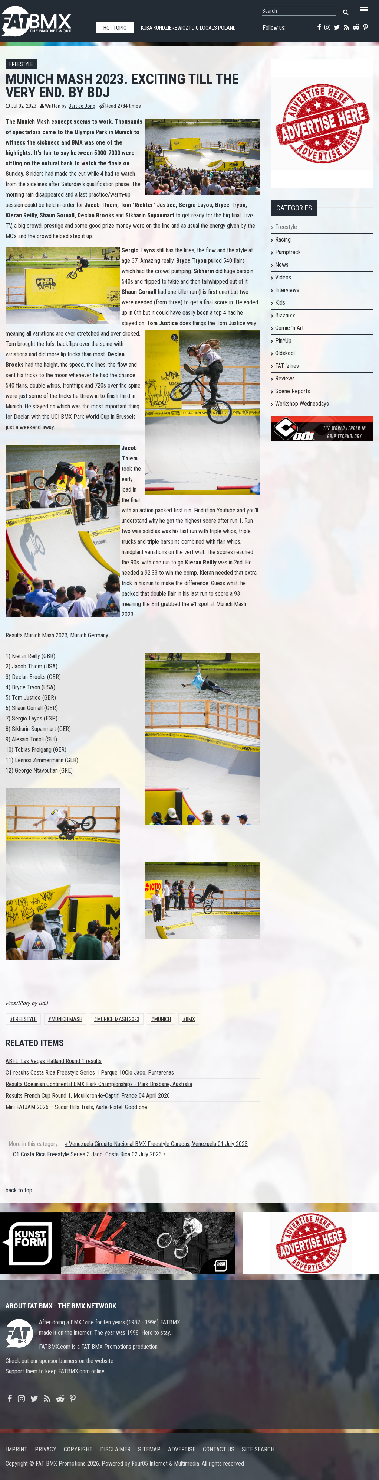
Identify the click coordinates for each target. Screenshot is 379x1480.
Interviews (287, 290)
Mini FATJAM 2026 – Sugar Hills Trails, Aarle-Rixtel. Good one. (77, 1107)
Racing (283, 239)
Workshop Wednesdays (302, 403)
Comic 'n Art (289, 327)
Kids (280, 302)
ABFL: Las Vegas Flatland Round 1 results (54, 1061)
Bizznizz (285, 315)
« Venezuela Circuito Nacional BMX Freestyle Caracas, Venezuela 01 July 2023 (156, 1143)
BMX (190, 1019)
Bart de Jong (82, 106)
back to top (19, 1190)
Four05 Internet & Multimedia (165, 1463)
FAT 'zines (287, 365)
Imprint (16, 1449)
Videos (283, 277)
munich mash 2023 (118, 1019)
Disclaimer (115, 1449)
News (282, 264)
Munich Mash (67, 1019)
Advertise (181, 1449)
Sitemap (149, 1449)
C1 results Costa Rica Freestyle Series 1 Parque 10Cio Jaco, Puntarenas (90, 1072)
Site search (258, 1449)
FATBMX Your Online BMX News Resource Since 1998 (44, 19)
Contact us (218, 1449)
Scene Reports (292, 391)
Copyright (78, 1449)
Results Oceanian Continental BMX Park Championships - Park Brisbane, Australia (99, 1084)
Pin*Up (283, 340)
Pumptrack (288, 252)
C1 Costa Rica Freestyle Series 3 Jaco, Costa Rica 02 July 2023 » (89, 1154)
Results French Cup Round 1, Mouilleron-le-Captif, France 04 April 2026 (88, 1095)
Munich (162, 1019)
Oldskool (285, 353)
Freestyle (21, 64)
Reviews (285, 378)
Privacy (45, 1449)
